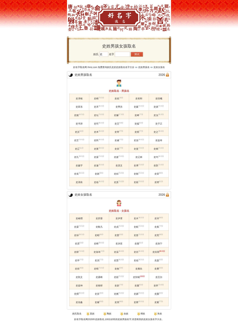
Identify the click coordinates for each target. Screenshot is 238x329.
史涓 (97, 260)
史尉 (117, 285)
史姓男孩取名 (83, 74)
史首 (97, 293)
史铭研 (99, 285)
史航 (136, 226)
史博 (136, 165)
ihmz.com (92, 67)
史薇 (137, 243)
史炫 (117, 98)
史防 (156, 165)
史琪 (117, 302)
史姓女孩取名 (83, 194)
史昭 (97, 235)
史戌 (116, 226)
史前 (77, 268)
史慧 (116, 260)
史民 (96, 140)
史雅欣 (138, 268)
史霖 (76, 226)
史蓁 (136, 106)
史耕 (76, 252)
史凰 (156, 226)
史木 (136, 218)
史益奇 (158, 140)
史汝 (156, 115)
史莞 (156, 235)
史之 (156, 132)
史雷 (156, 173)
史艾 (117, 123)
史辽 (77, 148)
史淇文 (119, 165)
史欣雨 (155, 252)
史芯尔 (158, 277)
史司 (96, 123)
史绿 (76, 235)
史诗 (156, 218)
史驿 (136, 302)
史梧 (137, 132)
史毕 (77, 260)
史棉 (96, 98)
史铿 (156, 182)
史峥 (137, 115)
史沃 (77, 132)
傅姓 (142, 313)
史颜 (156, 293)
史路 (97, 173)
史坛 (96, 115)
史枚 (117, 268)
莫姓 (92, 313)
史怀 (156, 285)
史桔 (116, 173)
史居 (77, 243)
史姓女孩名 (159, 67)
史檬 (97, 302)
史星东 (79, 106)
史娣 (136, 293)
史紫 (156, 302)
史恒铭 (136, 277)
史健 (117, 140)
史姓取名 (99, 319)
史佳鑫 (79, 302)
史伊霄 (119, 218)
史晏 (96, 157)
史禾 (96, 106)
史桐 (156, 148)
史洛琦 (97, 252)
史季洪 (119, 106)
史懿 (76, 115)
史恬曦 (158, 98)
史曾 (136, 235)
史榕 (96, 243)
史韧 (136, 173)
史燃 (116, 293)
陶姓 (109, 313)
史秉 (156, 268)
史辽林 (138, 157)
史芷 (76, 140)
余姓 (126, 313)
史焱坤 (79, 285)
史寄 (117, 132)
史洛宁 (158, 243)
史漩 (96, 165)
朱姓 (159, 313)
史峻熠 (79, 218)
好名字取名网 (81, 319)
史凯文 (79, 277)
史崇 (117, 148)
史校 (136, 182)
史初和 (138, 98)
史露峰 (99, 277)
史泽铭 (79, 98)
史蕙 (137, 285)
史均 (156, 157)
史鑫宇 (79, 165)
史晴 (96, 268)
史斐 (136, 148)
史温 (136, 140)
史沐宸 (119, 243)
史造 (76, 173)
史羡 (116, 182)
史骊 (116, 115)
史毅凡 (99, 226)
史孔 (76, 157)
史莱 (96, 148)
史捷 (116, 157)
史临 (96, 182)
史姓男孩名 (144, 67)
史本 (96, 132)
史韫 (137, 123)
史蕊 (156, 260)
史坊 (136, 252)
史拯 (156, 106)
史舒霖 (99, 218)
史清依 (79, 182)
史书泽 (79, 123)
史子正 (158, 123)
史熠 (76, 293)
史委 (117, 235)
